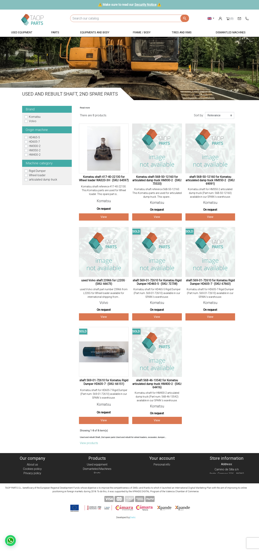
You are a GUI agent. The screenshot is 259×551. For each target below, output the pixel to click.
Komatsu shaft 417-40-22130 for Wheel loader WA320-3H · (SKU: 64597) (104, 178)
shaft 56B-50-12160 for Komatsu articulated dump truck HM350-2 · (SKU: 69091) (210, 180)
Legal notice (32, 477)
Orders (162, 469)
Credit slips (162, 473)
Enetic (133, 545)
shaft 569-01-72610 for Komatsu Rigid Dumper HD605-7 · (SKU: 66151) (103, 382)
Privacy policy (32, 473)
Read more (85, 108)
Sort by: (199, 115)
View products (89, 443)
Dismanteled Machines (97, 469)
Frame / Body (97, 482)
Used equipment (97, 464)
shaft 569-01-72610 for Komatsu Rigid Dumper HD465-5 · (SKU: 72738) (157, 282)
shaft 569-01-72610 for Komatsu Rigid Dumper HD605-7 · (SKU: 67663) (210, 282)
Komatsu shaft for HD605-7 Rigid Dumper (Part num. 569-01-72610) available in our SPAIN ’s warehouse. (210, 293)
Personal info (162, 464)
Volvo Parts (97, 495)
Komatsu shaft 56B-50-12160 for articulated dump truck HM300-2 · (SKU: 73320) (157, 180)
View (104, 217)
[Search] (129, 18)
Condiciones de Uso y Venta (32, 482)
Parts (97, 473)
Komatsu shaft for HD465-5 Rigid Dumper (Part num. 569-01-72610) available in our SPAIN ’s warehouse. (157, 293)
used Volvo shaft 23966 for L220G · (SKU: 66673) (103, 282)
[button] (22, 33)
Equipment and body (97, 477)
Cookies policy (32, 469)
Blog (32, 495)
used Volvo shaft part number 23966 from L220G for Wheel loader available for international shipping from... (104, 293)
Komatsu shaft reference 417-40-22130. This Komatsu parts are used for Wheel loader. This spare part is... (103, 190)
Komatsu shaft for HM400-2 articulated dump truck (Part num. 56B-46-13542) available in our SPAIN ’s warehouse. (157, 396)
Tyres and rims (97, 486)
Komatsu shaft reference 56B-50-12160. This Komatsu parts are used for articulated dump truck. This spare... (157, 193)
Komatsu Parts (97, 490)
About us (32, 464)
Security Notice (145, 4)
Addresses (162, 477)
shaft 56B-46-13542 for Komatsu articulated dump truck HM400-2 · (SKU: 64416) (157, 384)
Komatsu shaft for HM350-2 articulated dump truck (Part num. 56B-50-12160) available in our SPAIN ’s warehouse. (210, 193)
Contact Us (32, 490)
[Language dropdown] (211, 18)
